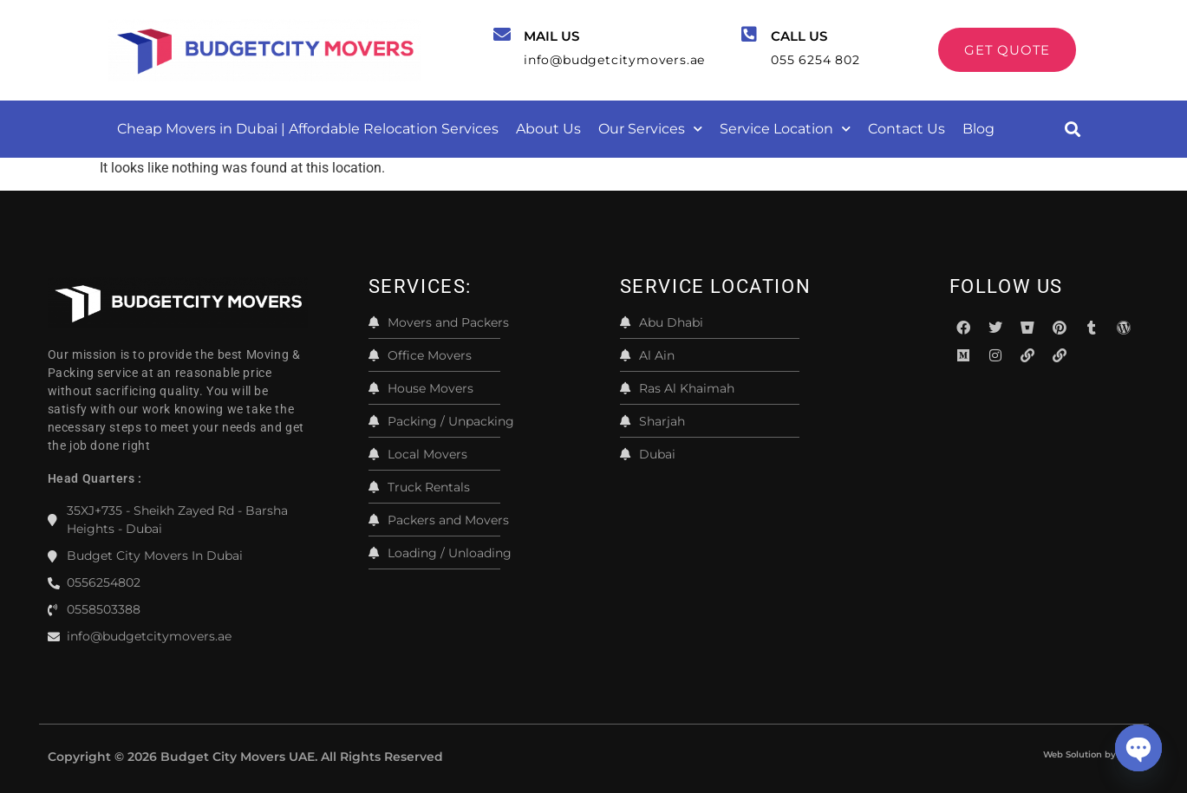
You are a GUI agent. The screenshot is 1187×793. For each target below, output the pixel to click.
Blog (978, 128)
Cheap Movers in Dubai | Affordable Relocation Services (308, 128)
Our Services (650, 128)
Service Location (785, 128)
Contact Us (906, 128)
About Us (548, 128)
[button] (1073, 128)
